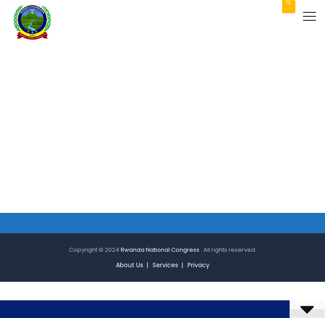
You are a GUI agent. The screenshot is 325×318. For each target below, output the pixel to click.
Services (165, 265)
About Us (129, 265)
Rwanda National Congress (161, 250)
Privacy (198, 265)
